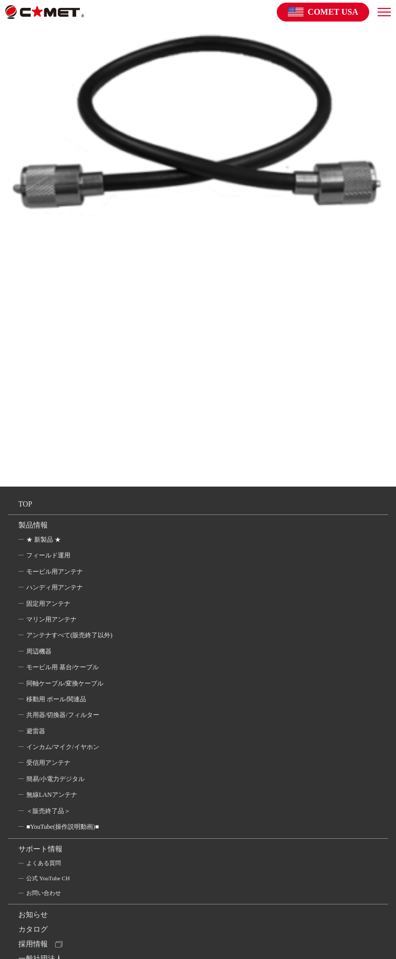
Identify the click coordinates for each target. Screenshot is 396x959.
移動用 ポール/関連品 (56, 699)
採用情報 (33, 944)
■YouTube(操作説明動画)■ (62, 826)
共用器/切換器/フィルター (62, 715)
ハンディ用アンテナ (54, 587)
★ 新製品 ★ (43, 539)
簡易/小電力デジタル (55, 779)
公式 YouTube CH (48, 878)
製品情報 (33, 525)
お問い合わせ (43, 893)
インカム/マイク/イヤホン (62, 747)
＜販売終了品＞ (48, 811)
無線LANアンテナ (51, 794)
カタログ (33, 929)
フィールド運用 (48, 555)
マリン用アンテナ (51, 619)
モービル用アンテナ (54, 571)
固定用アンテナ (48, 603)
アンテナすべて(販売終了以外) (69, 635)
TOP (25, 504)
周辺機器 (38, 651)
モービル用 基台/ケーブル (62, 667)
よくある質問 (43, 863)
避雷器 (35, 731)
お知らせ (33, 915)
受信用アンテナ (48, 762)
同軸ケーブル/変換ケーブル (64, 683)
